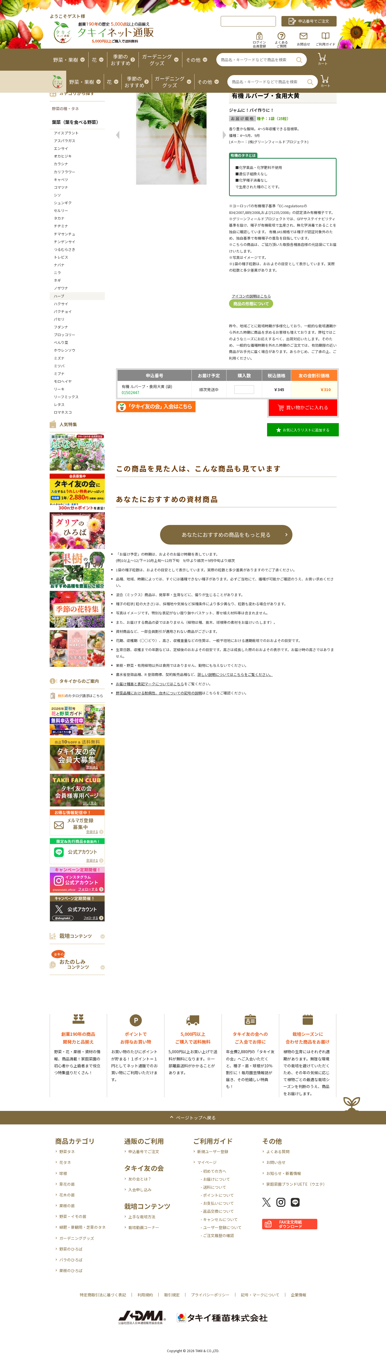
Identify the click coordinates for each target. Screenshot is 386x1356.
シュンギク (63, 202)
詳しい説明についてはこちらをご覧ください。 (235, 674)
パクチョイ (63, 311)
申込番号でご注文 (143, 1151)
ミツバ (59, 365)
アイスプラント (66, 133)
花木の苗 (67, 1195)
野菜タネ (67, 1151)
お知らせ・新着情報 (283, 1173)
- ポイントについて (217, 1195)
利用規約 (145, 1294)
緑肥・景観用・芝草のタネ (82, 1227)
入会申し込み (139, 1189)
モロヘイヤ (63, 381)
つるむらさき (64, 249)
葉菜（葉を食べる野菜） (76, 122)
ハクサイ (61, 303)
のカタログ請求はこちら (80, 695)
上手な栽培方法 (141, 1216)
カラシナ (61, 163)
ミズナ (59, 358)
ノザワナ (61, 288)
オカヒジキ (63, 156)
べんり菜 (61, 342)
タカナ (59, 218)
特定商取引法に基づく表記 (103, 1294)
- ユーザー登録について (221, 1227)
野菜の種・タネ (65, 108)
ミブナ (59, 373)
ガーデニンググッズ (76, 1238)
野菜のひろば (70, 1249)
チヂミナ (61, 226)
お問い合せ (276, 1162)
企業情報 (298, 1294)
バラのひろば (70, 1259)
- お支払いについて (217, 1203)
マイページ (207, 1162)
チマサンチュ (64, 234)
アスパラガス (64, 140)
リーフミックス (66, 396)
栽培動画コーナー (143, 1227)
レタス (59, 404)
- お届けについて (215, 1179)
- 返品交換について (217, 1211)
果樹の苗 (67, 1205)
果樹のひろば (70, 1270)
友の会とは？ (139, 1179)
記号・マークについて (260, 1294)
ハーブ (59, 296)
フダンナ (61, 327)
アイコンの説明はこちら (251, 296)
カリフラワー (64, 171)
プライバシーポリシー (210, 1294)
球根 (63, 1173)
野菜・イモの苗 (72, 1216)
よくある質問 (277, 1151)
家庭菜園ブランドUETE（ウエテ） (296, 1184)
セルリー (61, 210)
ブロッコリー (64, 334)
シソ (57, 195)
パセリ (59, 319)
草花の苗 (67, 1184)
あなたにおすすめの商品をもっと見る (226, 534)
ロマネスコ (63, 412)
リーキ (59, 389)
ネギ (57, 280)
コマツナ (61, 187)
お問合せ (303, 44)
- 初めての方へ (213, 1171)
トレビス (61, 257)
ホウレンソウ (64, 350)
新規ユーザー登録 (212, 1151)
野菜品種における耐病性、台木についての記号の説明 (159, 693)
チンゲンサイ (64, 241)
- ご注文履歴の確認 (217, 1235)
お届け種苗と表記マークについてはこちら (150, 683)
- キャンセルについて (219, 1219)
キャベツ (61, 179)
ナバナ (59, 264)
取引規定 (172, 1294)
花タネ (65, 1162)
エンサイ (61, 148)
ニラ (57, 272)
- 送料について (213, 1187)
